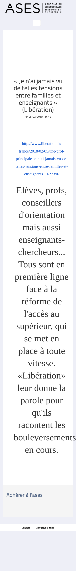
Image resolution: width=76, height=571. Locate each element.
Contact (26, 528)
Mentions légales (45, 528)
